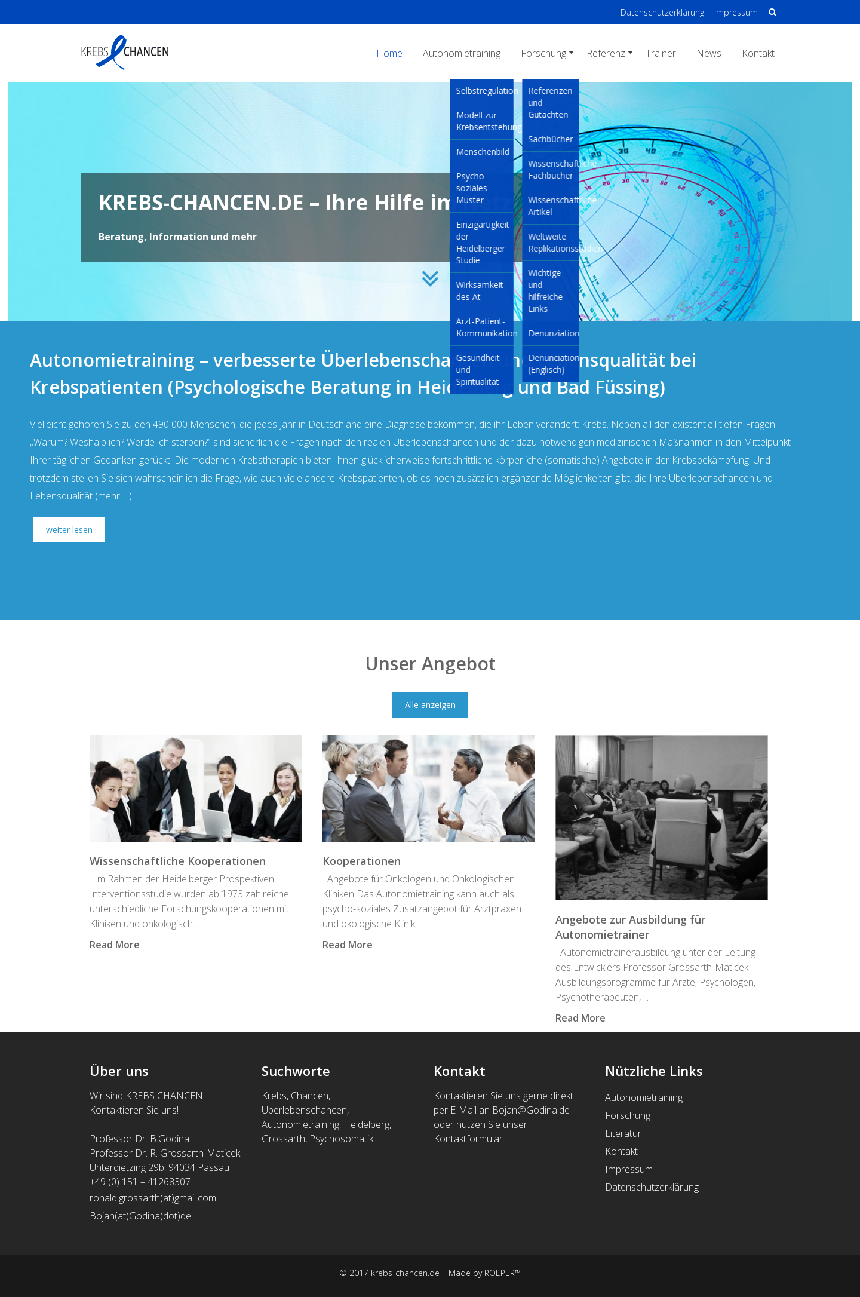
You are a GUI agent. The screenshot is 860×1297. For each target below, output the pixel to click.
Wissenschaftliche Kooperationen (178, 861)
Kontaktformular (468, 1138)
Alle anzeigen (430, 704)
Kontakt (758, 53)
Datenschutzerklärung (662, 12)
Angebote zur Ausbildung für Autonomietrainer (630, 927)
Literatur (623, 1133)
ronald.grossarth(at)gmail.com (154, 1197)
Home (389, 53)
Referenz (605, 53)
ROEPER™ (502, 1272)
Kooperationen (361, 861)
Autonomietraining (461, 53)
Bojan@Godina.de (531, 1110)
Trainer (661, 53)
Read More (115, 944)
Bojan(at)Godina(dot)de (140, 1215)
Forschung (543, 53)
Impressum (736, 12)
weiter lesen (69, 529)
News (708, 53)
